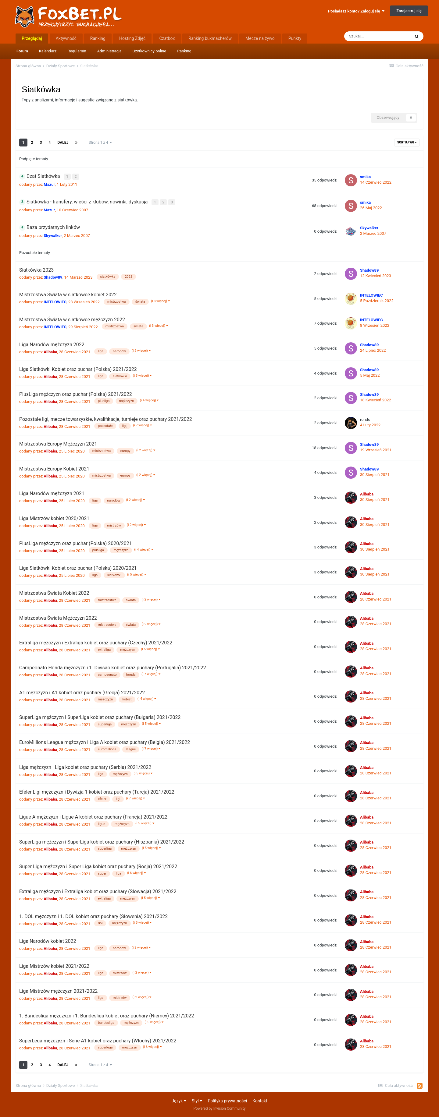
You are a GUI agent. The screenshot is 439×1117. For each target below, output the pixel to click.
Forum (22, 51)
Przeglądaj (32, 38)
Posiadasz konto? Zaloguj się (356, 11)
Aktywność (66, 38)
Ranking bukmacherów (210, 38)
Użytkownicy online (149, 51)
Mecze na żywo (260, 38)
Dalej (62, 142)
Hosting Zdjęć (132, 38)
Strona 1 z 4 (100, 142)
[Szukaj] (377, 36)
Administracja (109, 51)
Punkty (295, 38)
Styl (197, 1100)
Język (179, 1100)
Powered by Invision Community (220, 1108)
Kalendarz (48, 51)
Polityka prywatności (227, 1100)
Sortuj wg (407, 142)
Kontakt (259, 1100)
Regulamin (76, 51)
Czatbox (167, 38)
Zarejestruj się (409, 11)
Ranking (184, 51)
